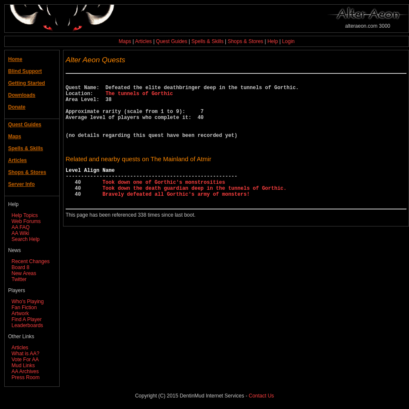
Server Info (21, 184)
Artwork (20, 313)
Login (288, 41)
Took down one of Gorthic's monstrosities (163, 201)
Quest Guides (171, 41)
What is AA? (25, 354)
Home (15, 59)
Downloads (21, 95)
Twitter (19, 279)
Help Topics (25, 215)
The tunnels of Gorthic (139, 97)
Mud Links (23, 365)
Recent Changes (30, 261)
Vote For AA (25, 360)
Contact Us (261, 396)
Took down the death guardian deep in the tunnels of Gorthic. (194, 208)
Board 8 (20, 267)
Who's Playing (28, 302)
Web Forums (26, 221)
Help (273, 41)
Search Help (26, 239)
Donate (17, 107)
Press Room (26, 377)
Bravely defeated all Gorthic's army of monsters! (176, 215)
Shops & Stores (245, 41)
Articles (143, 41)
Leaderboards (27, 325)
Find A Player (27, 319)
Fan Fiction (24, 307)
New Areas (24, 273)
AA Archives (25, 371)
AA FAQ (21, 227)
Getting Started (26, 83)
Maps (125, 41)
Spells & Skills (207, 41)
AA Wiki (20, 233)
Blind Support (25, 71)
